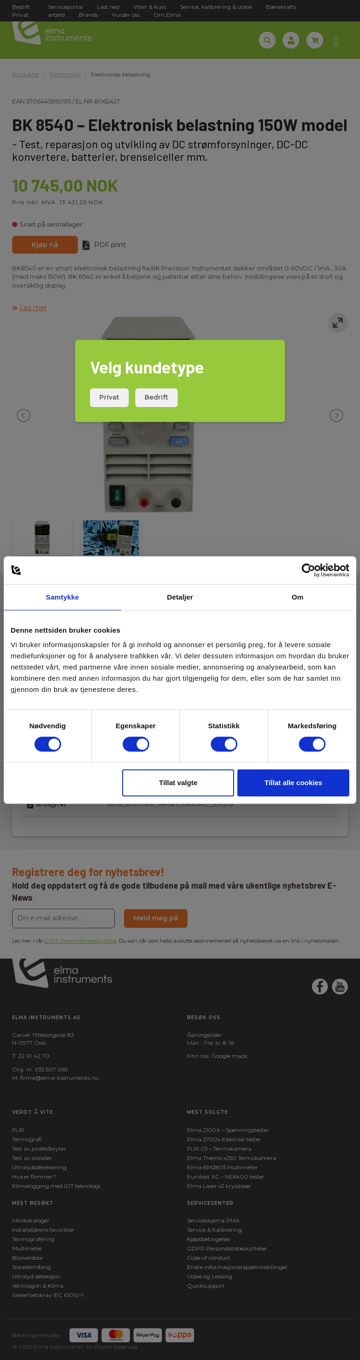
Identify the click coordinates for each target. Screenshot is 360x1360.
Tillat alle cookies (293, 783)
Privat (109, 397)
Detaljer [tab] (180, 597)
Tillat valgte (178, 783)
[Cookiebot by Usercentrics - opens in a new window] (308, 570)
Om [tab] (297, 597)
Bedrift (156, 397)
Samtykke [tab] (62, 597)
